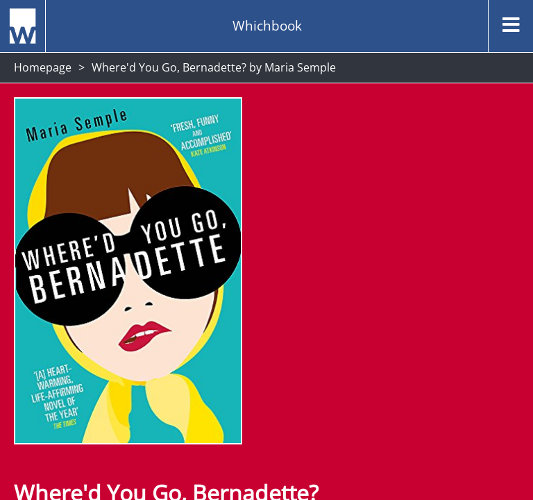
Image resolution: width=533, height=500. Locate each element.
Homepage (42, 67)
